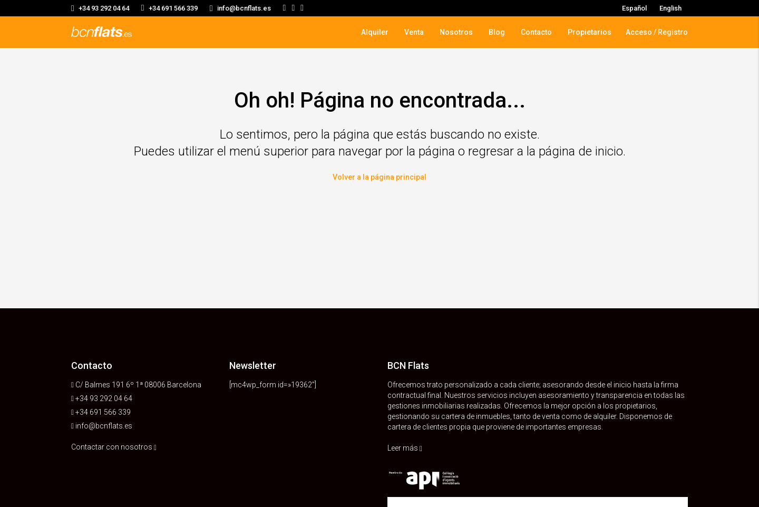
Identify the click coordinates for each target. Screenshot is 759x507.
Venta (414, 32)
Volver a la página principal (379, 176)
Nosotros (456, 32)
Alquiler (374, 32)
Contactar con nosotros (114, 447)
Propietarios (589, 32)
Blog (497, 32)
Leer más (404, 448)
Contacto (536, 32)
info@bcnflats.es (103, 426)
